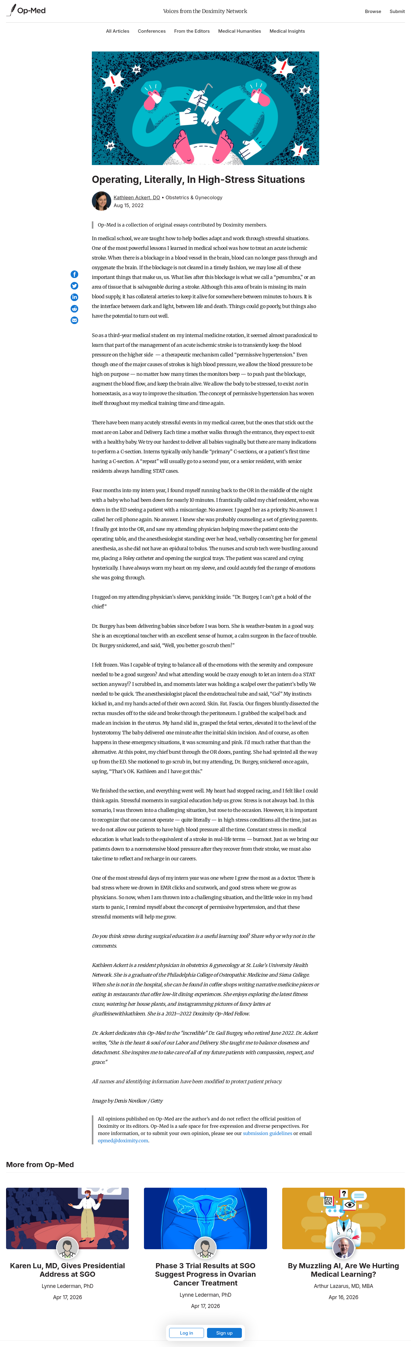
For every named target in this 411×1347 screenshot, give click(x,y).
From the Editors (192, 31)
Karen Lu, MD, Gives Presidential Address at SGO (67, 1270)
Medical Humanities (239, 31)
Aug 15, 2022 (129, 205)
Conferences (152, 31)
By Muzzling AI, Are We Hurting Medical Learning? (343, 1270)
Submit (397, 11)
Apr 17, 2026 (44, 1296)
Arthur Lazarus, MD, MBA (343, 1286)
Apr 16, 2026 (320, 1296)
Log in (186, 1333)
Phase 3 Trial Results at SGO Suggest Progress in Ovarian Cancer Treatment (205, 1275)
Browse (373, 11)
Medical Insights (287, 31)
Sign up (224, 1333)
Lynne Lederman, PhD (67, 1286)
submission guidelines (267, 1133)
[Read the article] (67, 1219)
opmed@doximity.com (123, 1140)
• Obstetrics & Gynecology (192, 197)
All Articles (117, 31)
